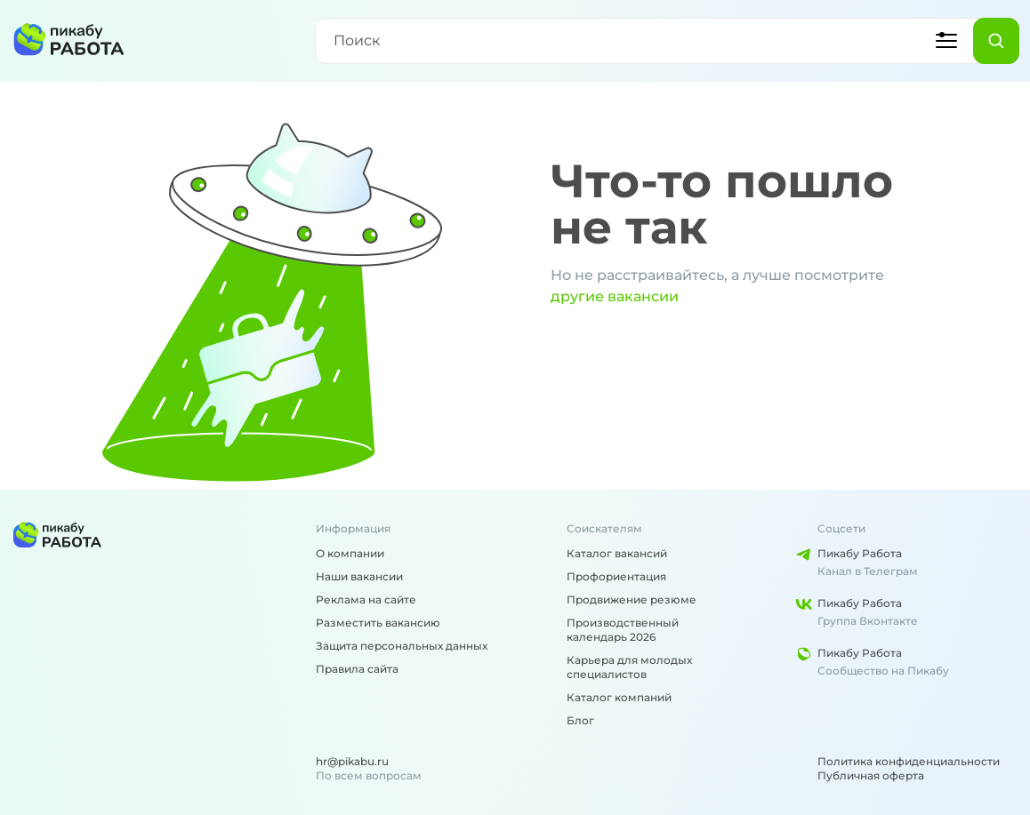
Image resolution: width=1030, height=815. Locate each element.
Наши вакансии (359, 576)
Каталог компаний (619, 697)
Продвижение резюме (631, 599)
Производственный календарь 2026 (623, 629)
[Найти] (996, 41)
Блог (580, 720)
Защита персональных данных (401, 645)
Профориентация (616, 576)
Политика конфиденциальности (908, 761)
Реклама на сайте (366, 599)
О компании (350, 553)
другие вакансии (615, 296)
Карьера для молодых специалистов (629, 667)
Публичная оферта (870, 775)
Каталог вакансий (617, 553)
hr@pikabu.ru (352, 761)
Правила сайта (357, 668)
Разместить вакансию (378, 622)
